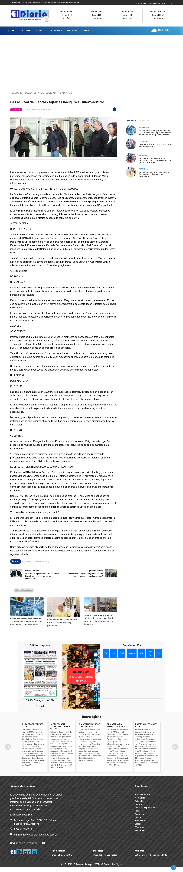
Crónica (131, 653)
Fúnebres (139, 827)
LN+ (113, 653)
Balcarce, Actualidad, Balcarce (35, 562)
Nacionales (73, 31)
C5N (122, 653)
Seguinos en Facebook (23, 843)
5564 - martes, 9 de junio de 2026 (151, 854)
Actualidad (48, 92)
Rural (42, 31)
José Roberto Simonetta (105, 854)
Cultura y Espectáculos (146, 807)
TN (106, 653)
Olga (158, 653)
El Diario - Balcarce (23, 92)
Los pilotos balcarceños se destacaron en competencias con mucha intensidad (51, 2)
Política (138, 804)
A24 (141, 653)
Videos (138, 823)
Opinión (138, 817)
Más (86, 31)
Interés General (142, 794)
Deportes (56, 31)
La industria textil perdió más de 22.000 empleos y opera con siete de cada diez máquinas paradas (26, 621)
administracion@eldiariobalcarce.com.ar (35, 834)
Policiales (139, 801)
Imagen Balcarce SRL (62, 854)
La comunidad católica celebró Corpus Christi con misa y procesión (62, 622)
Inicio (13, 31)
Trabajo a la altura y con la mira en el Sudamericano (155, 145)
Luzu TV (150, 653)
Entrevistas (140, 820)
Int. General (27, 31)
